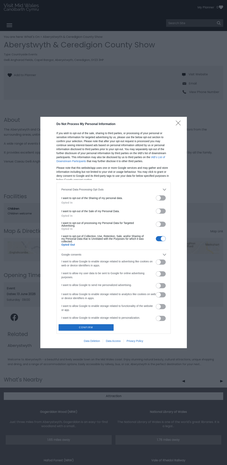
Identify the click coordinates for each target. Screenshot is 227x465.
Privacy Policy (135, 340)
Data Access (113, 340)
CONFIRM (86, 327)
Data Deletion (92, 340)
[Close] (179, 124)
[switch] (161, 198)
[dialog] (113, 232)
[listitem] (113, 190)
